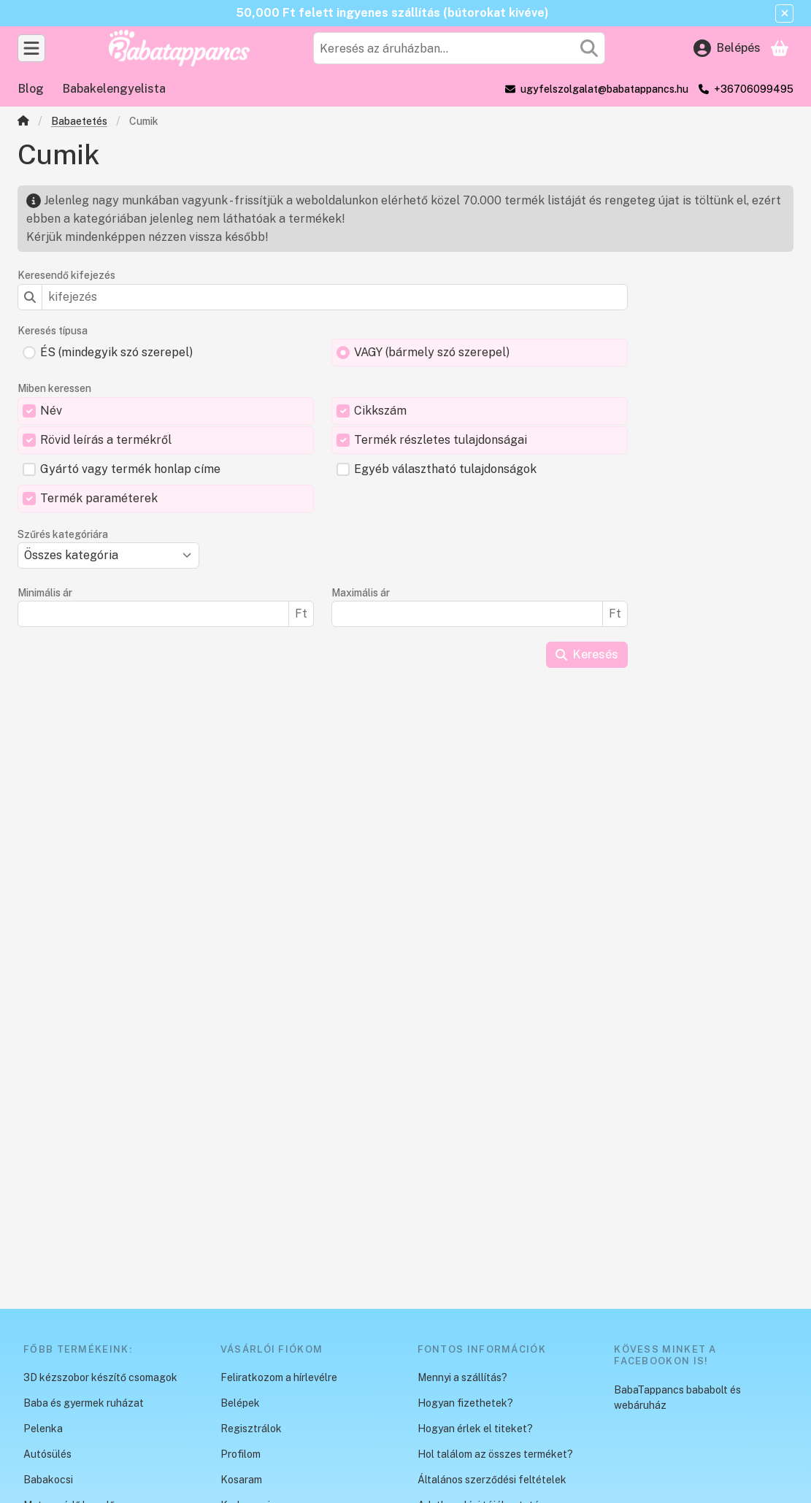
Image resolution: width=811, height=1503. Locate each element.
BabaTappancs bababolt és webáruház (677, 1397)
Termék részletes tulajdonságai (440, 440)
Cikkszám (380, 411)
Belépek (240, 1403)
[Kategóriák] (31, 48)
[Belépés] (727, 48)
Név (51, 411)
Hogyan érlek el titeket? (475, 1428)
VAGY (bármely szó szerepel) (432, 352)
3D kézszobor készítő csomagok (100, 1377)
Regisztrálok (251, 1428)
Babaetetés (79, 121)
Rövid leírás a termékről (106, 440)
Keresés (587, 654)
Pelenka (43, 1428)
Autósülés (47, 1454)
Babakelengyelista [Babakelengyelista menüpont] (114, 89)
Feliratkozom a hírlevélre (278, 1377)
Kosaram (241, 1479)
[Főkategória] (23, 122)
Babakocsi (48, 1479)
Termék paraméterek (99, 498)
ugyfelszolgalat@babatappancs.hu (604, 89)
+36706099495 (753, 89)
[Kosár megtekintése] (779, 48)
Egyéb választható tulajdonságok (445, 469)
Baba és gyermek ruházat (83, 1403)
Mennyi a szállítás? (462, 1377)
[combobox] (459, 48)
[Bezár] (784, 13)
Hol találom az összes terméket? (495, 1454)
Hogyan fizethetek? (465, 1403)
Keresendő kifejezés (66, 275)
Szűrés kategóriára (63, 534)
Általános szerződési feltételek (492, 1479)
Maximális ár (360, 593)
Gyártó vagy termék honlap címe (130, 469)
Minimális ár (45, 593)
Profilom (240, 1454)
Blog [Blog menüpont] (31, 89)
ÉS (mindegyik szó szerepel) (116, 352)
